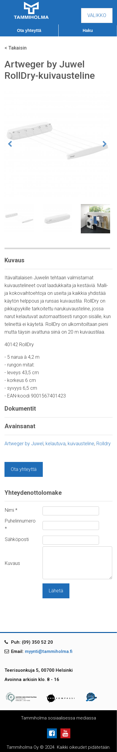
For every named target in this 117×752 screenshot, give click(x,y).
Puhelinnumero (20, 524)
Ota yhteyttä (29, 30)
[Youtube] (65, 733)
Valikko (96, 15)
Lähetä (56, 591)
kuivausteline (81, 443)
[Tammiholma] (31, 10)
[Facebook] (53, 733)
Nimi (11, 510)
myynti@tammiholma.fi (48, 651)
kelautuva (55, 443)
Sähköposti (17, 539)
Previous (9, 144)
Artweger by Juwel (23, 443)
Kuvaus (12, 563)
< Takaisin (15, 48)
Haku (88, 30)
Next (104, 144)
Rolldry (103, 443)
